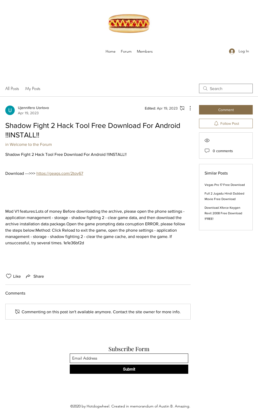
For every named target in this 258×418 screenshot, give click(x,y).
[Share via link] (34, 276)
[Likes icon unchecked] (8, 276)
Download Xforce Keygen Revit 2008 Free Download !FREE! (223, 213)
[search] (226, 88)
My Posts (32, 88)
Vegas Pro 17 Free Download (225, 185)
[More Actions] (187, 108)
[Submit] (129, 369)
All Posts (12, 88)
